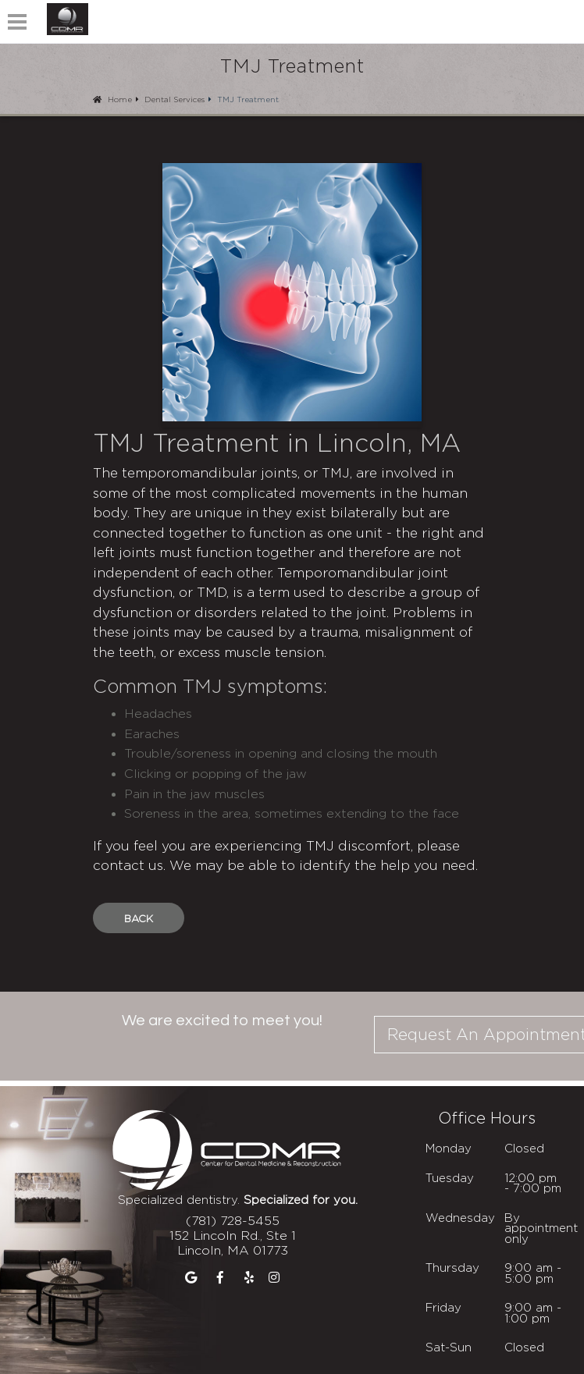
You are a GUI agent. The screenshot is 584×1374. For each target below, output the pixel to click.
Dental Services (174, 99)
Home (112, 99)
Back (138, 918)
